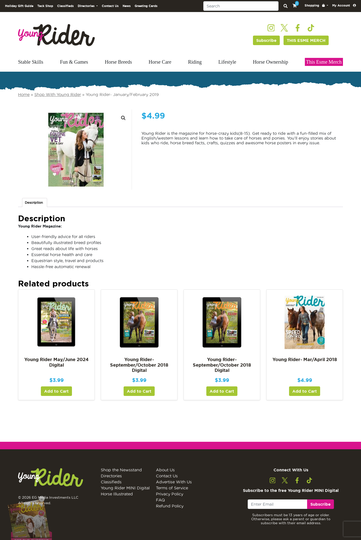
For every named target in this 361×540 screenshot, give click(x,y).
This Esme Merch (324, 62)
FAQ (160, 500)
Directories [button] (87, 6)
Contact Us (110, 6)
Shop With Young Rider (57, 94)
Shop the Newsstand (121, 470)
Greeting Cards (146, 6)
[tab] (34, 202)
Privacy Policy (169, 494)
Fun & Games (74, 62)
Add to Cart (56, 391)
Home (24, 94)
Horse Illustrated (117, 494)
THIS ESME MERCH (306, 40)
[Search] (241, 6)
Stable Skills (30, 62)
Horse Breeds (118, 62)
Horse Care (160, 62)
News (127, 6)
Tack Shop (45, 6)
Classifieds (65, 6)
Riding (195, 62)
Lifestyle (227, 62)
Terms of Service (172, 488)
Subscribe (266, 40)
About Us (165, 470)
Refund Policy (170, 506)
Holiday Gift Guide (19, 6)
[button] (316, 5)
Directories (111, 476)
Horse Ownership (270, 62)
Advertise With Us (174, 482)
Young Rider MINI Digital (125, 488)
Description (34, 202)
